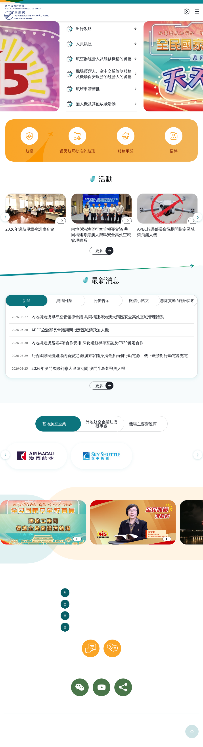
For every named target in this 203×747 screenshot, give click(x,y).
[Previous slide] (5, 217)
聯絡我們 (74, 705)
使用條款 (83, 720)
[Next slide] (197, 217)
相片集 (91, 705)
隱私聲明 (63, 720)
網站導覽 (126, 705)
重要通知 (107, 705)
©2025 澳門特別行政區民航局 (27, 720)
